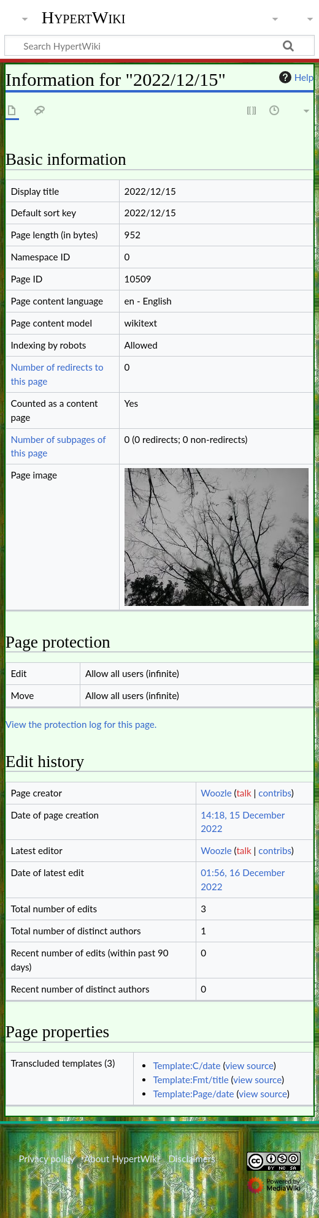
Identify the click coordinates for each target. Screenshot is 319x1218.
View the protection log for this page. (81, 724)
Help (294, 77)
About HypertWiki (121, 1158)
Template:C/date (186, 1065)
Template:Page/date (193, 1093)
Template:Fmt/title (190, 1079)
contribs (274, 792)
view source (249, 1065)
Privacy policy (46, 1158)
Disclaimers (192, 1158)
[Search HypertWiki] (159, 45)
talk (243, 792)
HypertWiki (84, 17)
